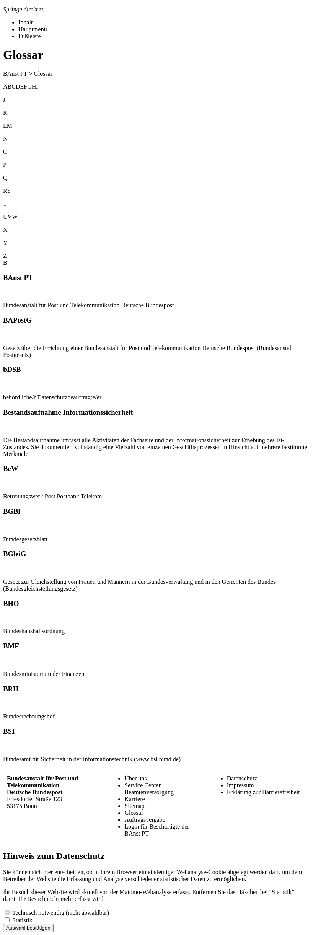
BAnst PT (15, 73)
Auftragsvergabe (144, 819)
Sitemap (134, 806)
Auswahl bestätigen (28, 928)
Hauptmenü (32, 29)
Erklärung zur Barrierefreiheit (263, 792)
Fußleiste (29, 36)
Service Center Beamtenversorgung (149, 788)
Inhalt (25, 22)
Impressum (240, 785)
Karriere (134, 799)
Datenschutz (242, 778)
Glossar (133, 813)
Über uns (135, 778)
